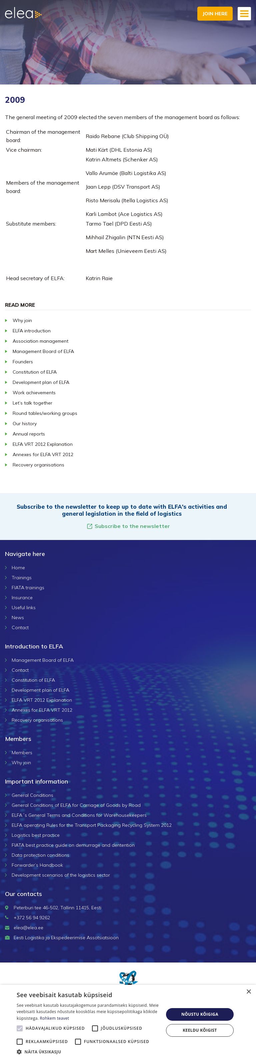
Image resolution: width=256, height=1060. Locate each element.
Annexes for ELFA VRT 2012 (43, 454)
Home (18, 568)
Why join (22, 320)
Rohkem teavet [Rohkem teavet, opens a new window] (54, 1018)
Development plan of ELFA (41, 382)
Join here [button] (215, 14)
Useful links (24, 608)
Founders (23, 362)
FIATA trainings (28, 588)
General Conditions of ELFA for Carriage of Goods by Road (76, 805)
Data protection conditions (40, 855)
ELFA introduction (32, 331)
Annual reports (29, 434)
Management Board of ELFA (43, 351)
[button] (88, 1051)
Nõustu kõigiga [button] (199, 1014)
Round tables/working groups (45, 413)
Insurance (22, 598)
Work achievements (34, 393)
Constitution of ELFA (35, 372)
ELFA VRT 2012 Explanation (43, 444)
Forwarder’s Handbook (37, 865)
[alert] (128, 1022)
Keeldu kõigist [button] (200, 1030)
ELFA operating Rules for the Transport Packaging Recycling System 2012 (92, 825)
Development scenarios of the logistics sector (61, 875)
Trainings (22, 578)
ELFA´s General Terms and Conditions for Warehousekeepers (79, 815)
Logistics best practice (36, 835)
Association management (40, 341)
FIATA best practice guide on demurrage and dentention (73, 845)
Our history (25, 424)
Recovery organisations (38, 465)
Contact (20, 627)
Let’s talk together (32, 403)
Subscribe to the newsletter (128, 526)
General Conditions (32, 795)
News (18, 617)
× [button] (248, 991)
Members (22, 753)
